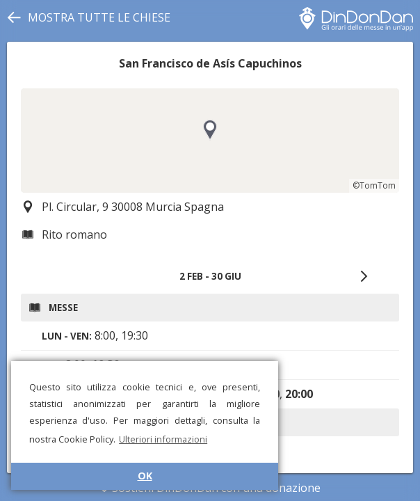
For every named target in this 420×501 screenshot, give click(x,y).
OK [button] (145, 475)
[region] (210, 140)
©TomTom (374, 185)
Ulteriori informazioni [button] (163, 439)
